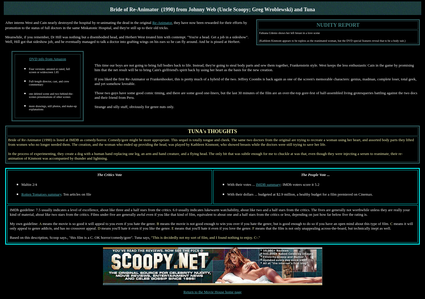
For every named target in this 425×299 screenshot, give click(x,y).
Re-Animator (162, 22)
